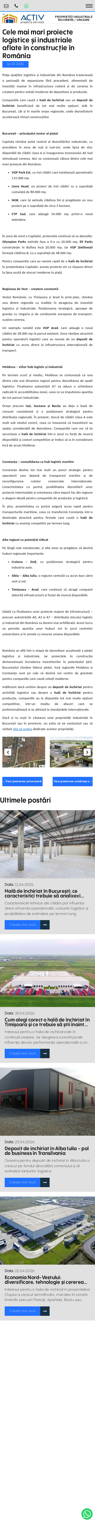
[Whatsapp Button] (26, 6)
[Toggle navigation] (89, 6)
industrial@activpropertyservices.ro (6, 4)
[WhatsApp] (87, 1514)
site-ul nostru (22, 729)
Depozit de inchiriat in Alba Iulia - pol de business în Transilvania (47, 1151)
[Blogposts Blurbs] (47, 844)
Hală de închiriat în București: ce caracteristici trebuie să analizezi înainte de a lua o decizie (42, 893)
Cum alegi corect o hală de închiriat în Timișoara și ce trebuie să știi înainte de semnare (47, 1022)
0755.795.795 (16, 4)
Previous (8, 752)
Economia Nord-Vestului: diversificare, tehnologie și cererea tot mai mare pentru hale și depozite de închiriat (46, 1280)
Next (87, 752)
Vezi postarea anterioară (22, 781)
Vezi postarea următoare (72, 781)
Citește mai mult (22, 924)
